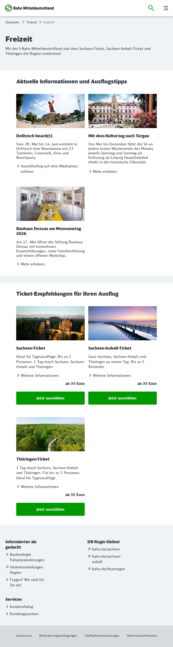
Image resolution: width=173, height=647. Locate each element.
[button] (25, 544)
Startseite (12, 22)
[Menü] (165, 8)
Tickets (31, 22)
